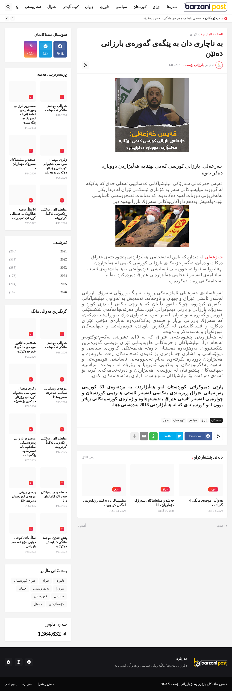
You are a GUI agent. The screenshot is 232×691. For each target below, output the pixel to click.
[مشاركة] (85, 65)
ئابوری (104, 7)
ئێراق (156, 7)
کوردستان (179, 420)
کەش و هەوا (46, 684)
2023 (38, 268)
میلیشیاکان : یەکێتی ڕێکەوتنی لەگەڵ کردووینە (104, 503)
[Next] (7, 18)
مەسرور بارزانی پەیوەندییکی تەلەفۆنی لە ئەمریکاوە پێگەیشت (25, 114)
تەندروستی (33, 7)
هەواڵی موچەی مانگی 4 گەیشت (206, 503)
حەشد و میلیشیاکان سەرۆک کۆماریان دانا (154, 503)
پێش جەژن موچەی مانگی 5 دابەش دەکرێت (54, 542)
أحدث (221, 525)
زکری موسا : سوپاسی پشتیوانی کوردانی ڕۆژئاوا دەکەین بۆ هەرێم (55, 166)
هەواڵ (51, 7)
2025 (38, 284)
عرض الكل (89, 457)
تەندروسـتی (41, 588)
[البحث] (8, 7)
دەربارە (27, 684)
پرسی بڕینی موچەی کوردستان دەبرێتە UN (24, 496)
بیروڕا (60, 588)
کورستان (139, 7)
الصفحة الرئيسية (212, 34)
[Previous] (12, 18)
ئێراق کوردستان (24, 580)
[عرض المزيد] (134, 436)
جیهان (89, 7)
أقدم (83, 525)
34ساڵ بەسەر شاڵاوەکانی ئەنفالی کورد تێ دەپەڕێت (23, 214)
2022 (38, 259)
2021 (38, 251)
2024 (38, 276)
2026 (38, 292)
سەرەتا (172, 7)
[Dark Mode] (17, 7)
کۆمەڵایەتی (70, 7)
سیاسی (121, 7)
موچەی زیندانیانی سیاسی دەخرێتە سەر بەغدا (55, 393)
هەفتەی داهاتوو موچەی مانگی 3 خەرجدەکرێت (170, 18)
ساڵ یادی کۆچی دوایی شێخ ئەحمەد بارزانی (23, 542)
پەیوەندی (11, 684)
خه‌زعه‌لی (213, 256)
